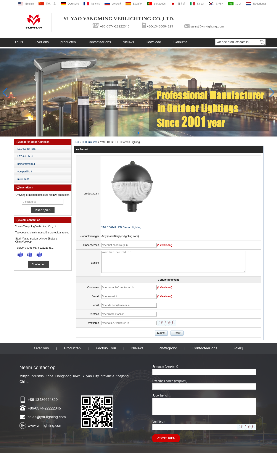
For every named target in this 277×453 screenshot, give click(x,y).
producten (68, 42)
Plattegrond (167, 348)
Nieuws (128, 42)
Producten (72, 348)
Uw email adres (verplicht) (169, 381)
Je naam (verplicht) (165, 366)
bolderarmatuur (26, 163)
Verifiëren (158, 421)
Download (153, 42)
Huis (76, 142)
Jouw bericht (160, 395)
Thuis (18, 42)
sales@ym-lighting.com (207, 26)
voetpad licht (25, 171)
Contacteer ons (99, 42)
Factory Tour (106, 348)
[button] (138, 133)
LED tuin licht (25, 156)
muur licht (23, 179)
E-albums (180, 42)
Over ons (42, 42)
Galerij (237, 348)
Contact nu (38, 264)
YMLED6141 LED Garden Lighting (121, 227)
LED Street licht (26, 148)
